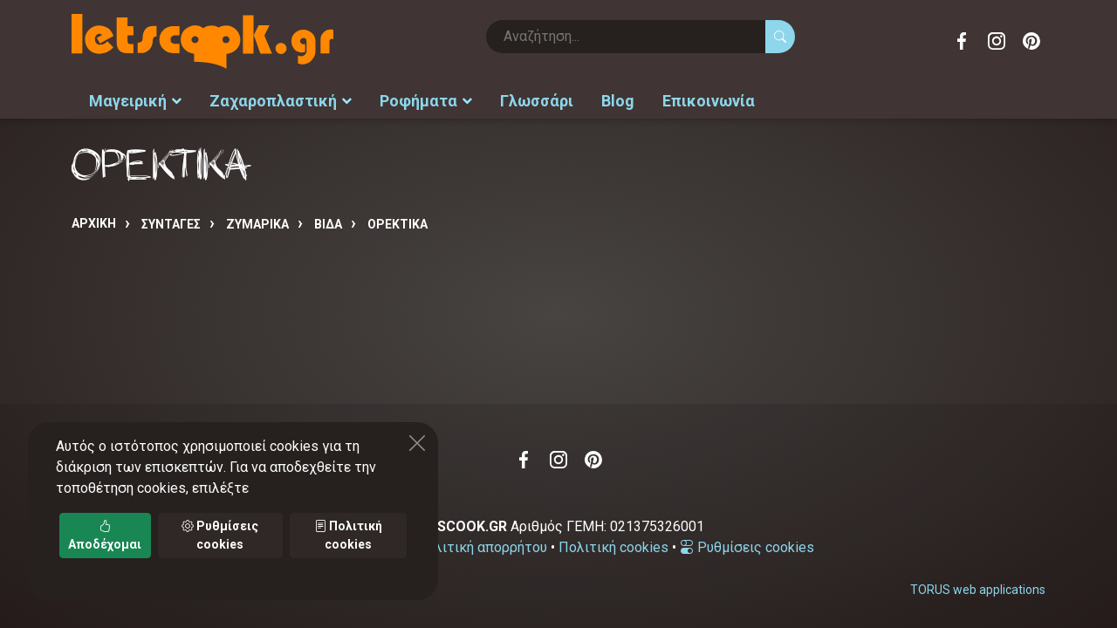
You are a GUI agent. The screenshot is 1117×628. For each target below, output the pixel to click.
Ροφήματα (426, 101)
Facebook (962, 41)
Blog (617, 101)
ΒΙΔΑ (328, 224)
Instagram (997, 41)
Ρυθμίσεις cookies (747, 547)
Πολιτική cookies (613, 547)
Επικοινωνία (708, 101)
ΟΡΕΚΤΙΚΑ (397, 224)
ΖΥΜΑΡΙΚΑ (257, 224)
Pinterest (1031, 41)
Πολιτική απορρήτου (481, 547)
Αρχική (94, 223)
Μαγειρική (135, 101)
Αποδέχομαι (104, 535)
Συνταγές (171, 224)
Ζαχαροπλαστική (280, 101)
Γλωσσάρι (536, 101)
